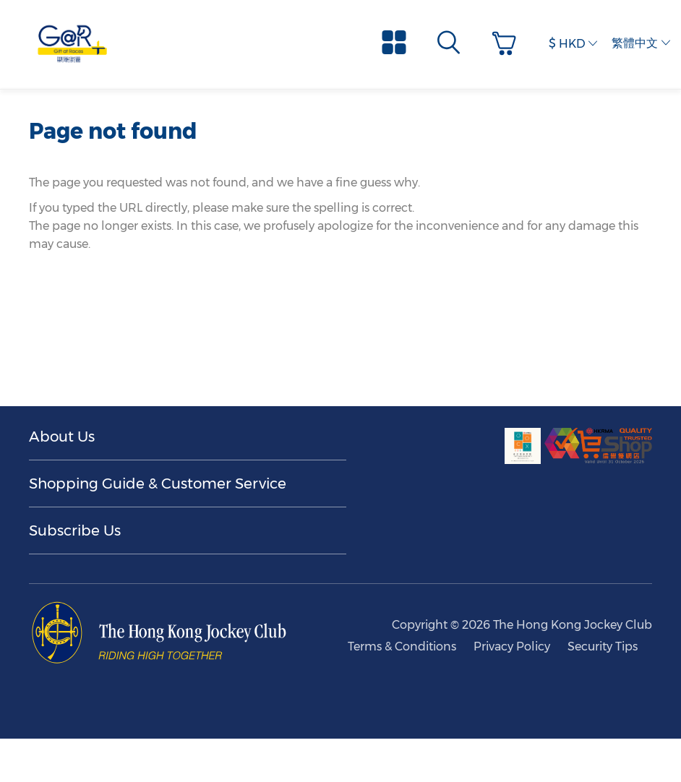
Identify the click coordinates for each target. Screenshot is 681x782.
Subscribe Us (75, 530)
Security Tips (603, 646)
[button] (507, 43)
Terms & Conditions (402, 646)
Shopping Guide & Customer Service (157, 483)
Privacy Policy (512, 646)
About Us (62, 436)
